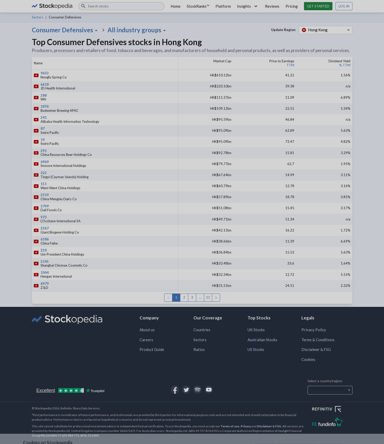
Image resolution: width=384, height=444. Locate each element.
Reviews (272, 6)
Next (216, 298)
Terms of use (230, 426)
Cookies (308, 359)
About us (147, 329)
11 (208, 297)
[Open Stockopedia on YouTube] (209, 390)
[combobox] (121, 6)
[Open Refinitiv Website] (332, 409)
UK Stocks (256, 329)
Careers (146, 339)
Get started (318, 6)
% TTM (344, 65)
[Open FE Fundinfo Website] (332, 422)
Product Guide (152, 349)
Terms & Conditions (317, 339)
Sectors (37, 17)
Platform (223, 6)
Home (176, 6)
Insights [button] (248, 6)
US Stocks (256, 349)
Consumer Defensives (65, 30)
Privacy (246, 426)
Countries (201, 329)
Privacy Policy (313, 329)
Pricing (291, 6)
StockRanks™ (198, 6)
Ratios (199, 349)
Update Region (283, 30)
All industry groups (137, 30)
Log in (344, 6)
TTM (290, 65)
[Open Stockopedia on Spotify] (197, 390)
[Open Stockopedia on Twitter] (186, 390)
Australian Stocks (262, 339)
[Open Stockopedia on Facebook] (175, 390)
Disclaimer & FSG (316, 349)
